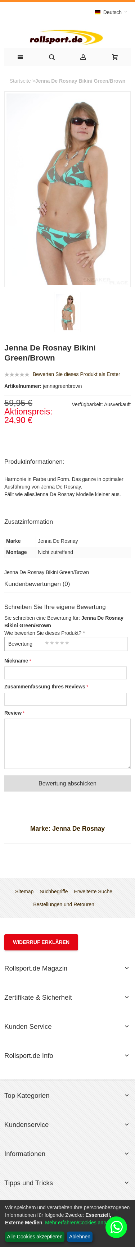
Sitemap (24, 891)
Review (13, 713)
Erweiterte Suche (93, 891)
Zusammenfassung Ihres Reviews (44, 686)
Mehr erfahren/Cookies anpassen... (84, 1222)
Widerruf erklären (41, 942)
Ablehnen (79, 1236)
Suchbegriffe (54, 891)
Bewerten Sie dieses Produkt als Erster (76, 374)
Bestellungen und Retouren (63, 904)
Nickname (16, 661)
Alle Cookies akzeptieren (35, 1236)
